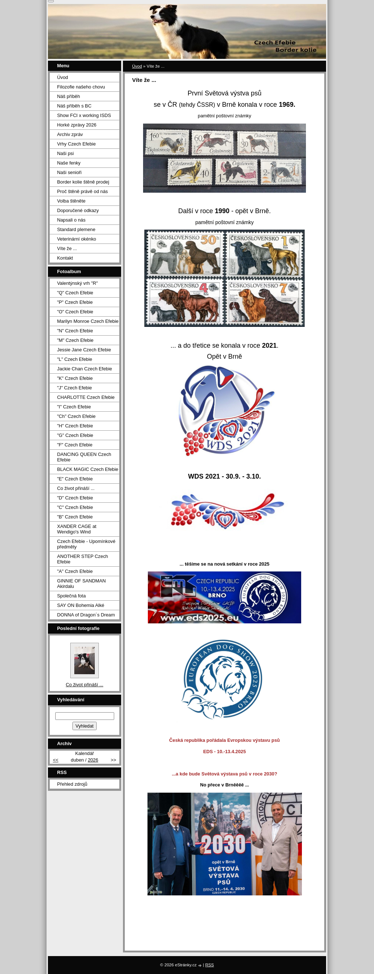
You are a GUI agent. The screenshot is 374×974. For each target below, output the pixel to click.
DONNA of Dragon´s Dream (86, 615)
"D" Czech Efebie (75, 498)
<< (55, 760)
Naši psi (65, 153)
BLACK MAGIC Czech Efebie (87, 469)
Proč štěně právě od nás (82, 191)
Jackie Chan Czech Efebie (84, 368)
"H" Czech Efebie (75, 426)
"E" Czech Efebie (75, 479)
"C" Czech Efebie (75, 507)
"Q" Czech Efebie (75, 292)
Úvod (137, 66)
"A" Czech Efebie (75, 571)
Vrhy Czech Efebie (76, 144)
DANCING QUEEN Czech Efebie (84, 457)
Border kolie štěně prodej (83, 182)
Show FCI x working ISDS (84, 115)
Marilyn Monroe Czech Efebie (88, 321)
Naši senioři (69, 172)
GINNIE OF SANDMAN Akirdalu (81, 583)
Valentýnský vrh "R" (77, 283)
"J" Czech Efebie (74, 387)
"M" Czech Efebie (75, 340)
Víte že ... (67, 248)
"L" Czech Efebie (74, 359)
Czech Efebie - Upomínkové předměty (86, 544)
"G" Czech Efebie (75, 435)
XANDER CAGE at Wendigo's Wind (76, 529)
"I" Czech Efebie (74, 406)
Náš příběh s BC (74, 106)
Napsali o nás (71, 220)
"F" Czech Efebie (75, 445)
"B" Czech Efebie (75, 517)
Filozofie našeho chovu (81, 87)
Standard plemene (76, 229)
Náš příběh (68, 96)
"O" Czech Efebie (75, 311)
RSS (209, 965)
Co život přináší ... (75, 488)
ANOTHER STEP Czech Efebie (82, 559)
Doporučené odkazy (78, 210)
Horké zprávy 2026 (76, 125)
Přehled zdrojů (72, 784)
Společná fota (71, 596)
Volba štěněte (71, 201)
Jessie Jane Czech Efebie (84, 349)
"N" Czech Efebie (75, 330)
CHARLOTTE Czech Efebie (86, 397)
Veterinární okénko (76, 239)
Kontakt (65, 258)
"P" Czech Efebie (75, 302)
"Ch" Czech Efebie (76, 416)
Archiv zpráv (70, 134)
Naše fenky (69, 163)
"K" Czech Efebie (75, 378)
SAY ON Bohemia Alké (80, 605)
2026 (93, 760)
